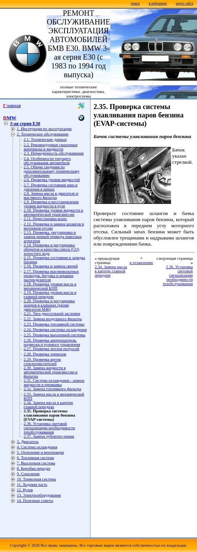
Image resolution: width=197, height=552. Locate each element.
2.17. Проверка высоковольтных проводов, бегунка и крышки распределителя (51, 275)
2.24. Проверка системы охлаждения (55, 329)
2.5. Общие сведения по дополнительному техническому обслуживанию (51, 171)
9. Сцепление (28, 474)
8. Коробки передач (33, 468)
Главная (12, 105)
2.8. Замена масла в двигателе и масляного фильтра (51, 195)
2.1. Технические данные (45, 139)
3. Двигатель (28, 442)
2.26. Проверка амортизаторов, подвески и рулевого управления (52, 342)
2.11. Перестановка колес (45, 219)
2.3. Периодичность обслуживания (54, 153)
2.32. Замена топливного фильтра (52, 389)
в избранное (158, 3)
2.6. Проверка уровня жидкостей (52, 179)
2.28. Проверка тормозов (45, 354)
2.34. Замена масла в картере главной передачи (48, 405)
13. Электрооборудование (39, 495)
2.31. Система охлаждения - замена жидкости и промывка (54, 382)
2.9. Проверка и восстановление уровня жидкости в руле (51, 204)
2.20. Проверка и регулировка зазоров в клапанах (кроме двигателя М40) (49, 305)
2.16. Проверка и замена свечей (51, 266)
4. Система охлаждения (37, 447)
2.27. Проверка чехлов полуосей (51, 349)
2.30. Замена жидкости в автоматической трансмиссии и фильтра (51, 372)
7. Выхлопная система (36, 463)
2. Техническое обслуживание (42, 134)
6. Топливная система (35, 458)
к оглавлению (141, 263)
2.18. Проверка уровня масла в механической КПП (50, 286)
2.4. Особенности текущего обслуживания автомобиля (47, 160)
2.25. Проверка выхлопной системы (54, 335)
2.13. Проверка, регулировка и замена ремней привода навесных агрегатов (53, 236)
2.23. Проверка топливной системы (54, 324)
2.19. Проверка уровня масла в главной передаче (50, 294)
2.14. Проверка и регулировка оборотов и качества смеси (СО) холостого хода (51, 249)
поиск (135, 3)
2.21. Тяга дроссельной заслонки (52, 313)
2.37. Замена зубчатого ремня (49, 436)
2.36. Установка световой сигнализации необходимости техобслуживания (49, 428)
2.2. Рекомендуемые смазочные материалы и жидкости (51, 147)
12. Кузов (25, 490)
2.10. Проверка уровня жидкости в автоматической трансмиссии (53, 212)
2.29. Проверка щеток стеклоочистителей (42, 361)
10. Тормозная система (36, 479)
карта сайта (184, 3)
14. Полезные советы (35, 500)
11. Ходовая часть (32, 484)
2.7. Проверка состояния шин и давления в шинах (51, 187)
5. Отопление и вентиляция (40, 452)
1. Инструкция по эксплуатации (44, 129)
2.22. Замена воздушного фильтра (53, 319)
